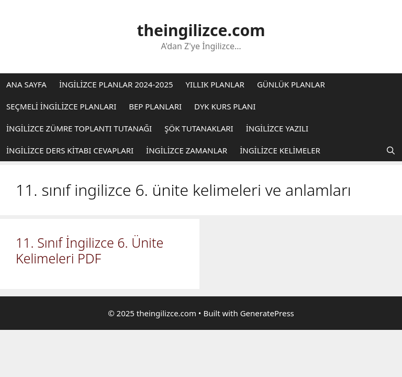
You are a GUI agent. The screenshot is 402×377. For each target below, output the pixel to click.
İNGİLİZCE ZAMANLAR (186, 150)
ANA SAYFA (26, 84)
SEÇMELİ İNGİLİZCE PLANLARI (61, 106)
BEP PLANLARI (155, 106)
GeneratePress (267, 313)
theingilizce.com (201, 30)
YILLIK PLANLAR (215, 84)
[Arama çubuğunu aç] (390, 150)
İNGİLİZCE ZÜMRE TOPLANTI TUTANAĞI (79, 128)
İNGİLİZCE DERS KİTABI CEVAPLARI (69, 150)
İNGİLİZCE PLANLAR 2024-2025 (116, 84)
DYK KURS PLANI (224, 106)
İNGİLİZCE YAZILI (277, 128)
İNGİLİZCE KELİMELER (280, 150)
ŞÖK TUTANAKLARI (198, 128)
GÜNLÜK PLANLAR (291, 84)
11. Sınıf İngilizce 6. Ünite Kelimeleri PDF (89, 250)
